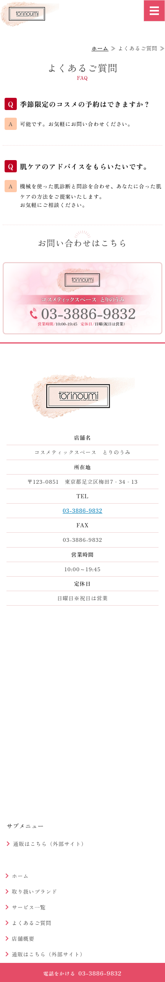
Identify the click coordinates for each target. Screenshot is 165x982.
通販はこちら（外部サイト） (50, 844)
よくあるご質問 (32, 923)
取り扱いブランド (34, 891)
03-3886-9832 (82, 510)
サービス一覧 (29, 907)
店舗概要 (23, 938)
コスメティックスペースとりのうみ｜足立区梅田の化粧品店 (37, 28)
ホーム (100, 48)
